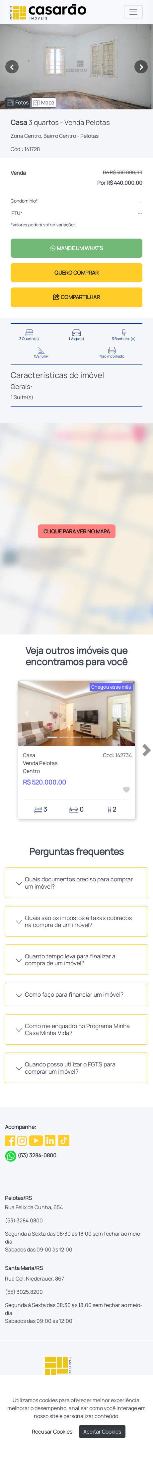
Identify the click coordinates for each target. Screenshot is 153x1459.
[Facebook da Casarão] (10, 1139)
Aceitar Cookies (102, 1431)
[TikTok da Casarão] (63, 1139)
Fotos (18, 102)
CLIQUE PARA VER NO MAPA (76, 531)
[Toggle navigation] (133, 12)
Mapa (43, 102)
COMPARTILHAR (76, 297)
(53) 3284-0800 (37, 1155)
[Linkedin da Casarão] (50, 1139)
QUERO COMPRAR (76, 272)
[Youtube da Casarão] (36, 1139)
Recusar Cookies (52, 1431)
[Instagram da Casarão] (22, 1139)
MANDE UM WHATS (76, 248)
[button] (27, 713)
